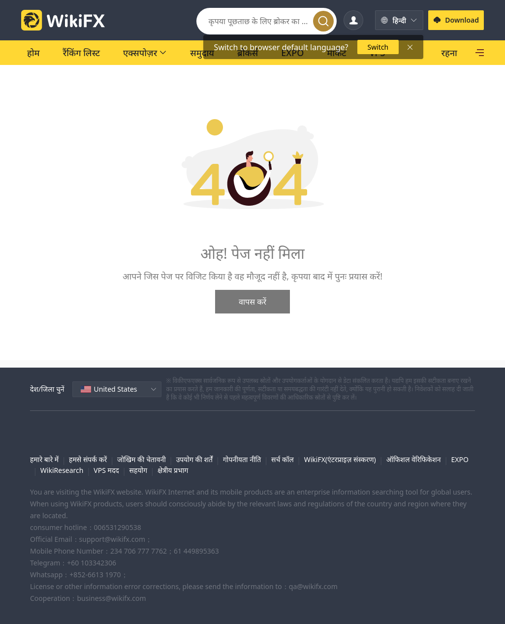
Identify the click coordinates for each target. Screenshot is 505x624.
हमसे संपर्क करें (88, 459)
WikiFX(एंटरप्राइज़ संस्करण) (340, 459)
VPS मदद (106, 470)
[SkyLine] (445, 52)
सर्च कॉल (282, 459)
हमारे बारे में (44, 459)
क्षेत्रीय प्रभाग (173, 470)
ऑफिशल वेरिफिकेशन (413, 459)
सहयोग (138, 470)
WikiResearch (62, 470)
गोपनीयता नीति (242, 459)
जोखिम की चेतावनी (141, 459)
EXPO (459, 459)
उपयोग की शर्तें (194, 459)
